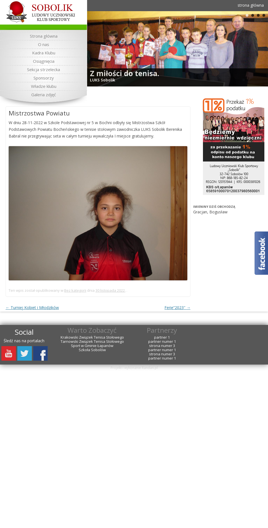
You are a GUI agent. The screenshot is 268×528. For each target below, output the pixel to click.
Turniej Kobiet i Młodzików (32, 307)
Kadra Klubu (43, 53)
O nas (43, 44)
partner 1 (162, 337)
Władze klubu (43, 86)
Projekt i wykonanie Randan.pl (134, 367)
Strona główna (44, 36)
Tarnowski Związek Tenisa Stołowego (92, 341)
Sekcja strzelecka (43, 69)
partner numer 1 (162, 341)
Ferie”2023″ (177, 307)
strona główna (251, 5)
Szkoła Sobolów (92, 350)
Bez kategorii (75, 290)
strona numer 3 (162, 346)
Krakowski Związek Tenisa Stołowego (92, 337)
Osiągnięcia (43, 61)
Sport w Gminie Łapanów (92, 346)
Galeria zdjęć (43, 94)
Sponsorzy (44, 78)
